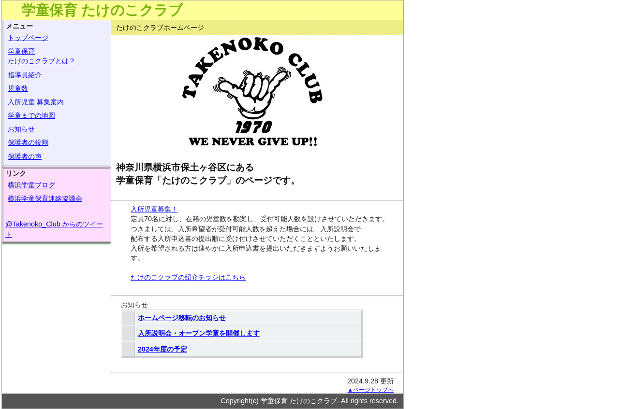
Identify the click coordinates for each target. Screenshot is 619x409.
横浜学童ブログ (31, 185)
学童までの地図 (31, 115)
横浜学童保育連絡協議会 (45, 198)
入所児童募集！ (154, 209)
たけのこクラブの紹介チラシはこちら (188, 277)
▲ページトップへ (371, 390)
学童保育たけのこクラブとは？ (41, 56)
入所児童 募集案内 (36, 102)
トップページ (28, 38)
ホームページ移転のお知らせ (182, 318)
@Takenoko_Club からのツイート (54, 229)
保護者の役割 (28, 142)
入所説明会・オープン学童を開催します (199, 333)
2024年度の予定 (162, 349)
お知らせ (21, 129)
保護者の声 (25, 156)
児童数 (18, 88)
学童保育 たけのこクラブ (102, 10)
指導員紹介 (25, 75)
